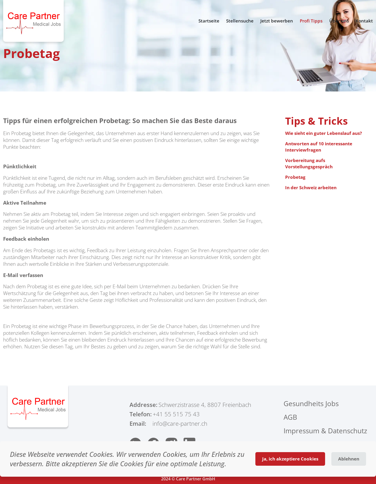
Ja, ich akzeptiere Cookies (290, 459)
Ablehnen (348, 459)
